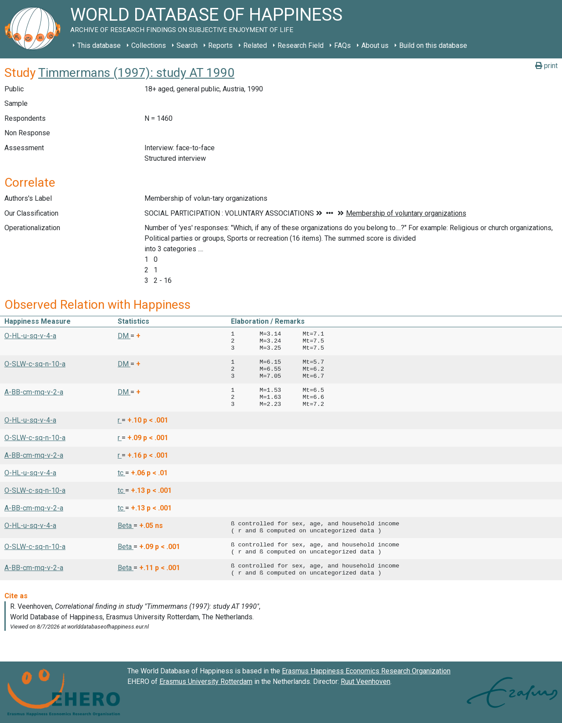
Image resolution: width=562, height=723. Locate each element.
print (546, 65)
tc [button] (121, 473)
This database (99, 45)
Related (255, 45)
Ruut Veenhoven (365, 681)
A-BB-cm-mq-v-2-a (33, 392)
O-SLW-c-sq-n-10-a (34, 364)
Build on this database (433, 45)
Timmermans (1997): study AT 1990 (136, 72)
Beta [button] (125, 525)
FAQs (342, 45)
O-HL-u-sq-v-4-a (30, 336)
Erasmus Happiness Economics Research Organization (366, 671)
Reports (220, 45)
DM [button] (124, 336)
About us (375, 45)
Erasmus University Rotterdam (205, 681)
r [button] (120, 420)
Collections (148, 45)
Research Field (300, 45)
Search (187, 45)
